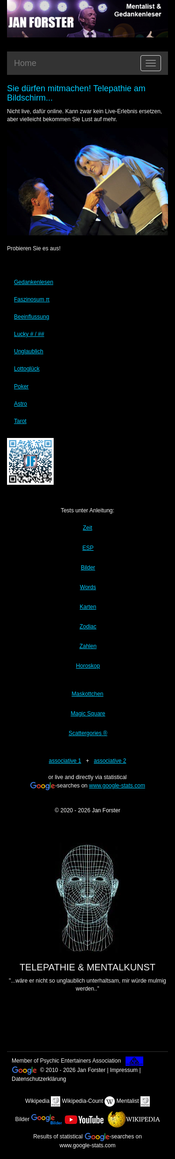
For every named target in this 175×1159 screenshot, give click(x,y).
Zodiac (87, 626)
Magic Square (87, 713)
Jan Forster (106, 810)
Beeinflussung (31, 316)
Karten (88, 607)
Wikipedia (37, 1101)
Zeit (87, 528)
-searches (109, 1136)
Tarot (20, 421)
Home (25, 63)
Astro (20, 404)
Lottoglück (27, 368)
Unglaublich (28, 351)
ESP (87, 548)
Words (88, 587)
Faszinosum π (31, 299)
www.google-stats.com (117, 785)
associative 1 (65, 761)
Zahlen (88, 646)
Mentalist (128, 1101)
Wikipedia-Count (82, 1101)
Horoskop (88, 666)
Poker (21, 386)
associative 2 (110, 761)
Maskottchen (87, 694)
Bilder (88, 567)
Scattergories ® (88, 733)
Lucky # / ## (29, 334)
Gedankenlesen (33, 282)
